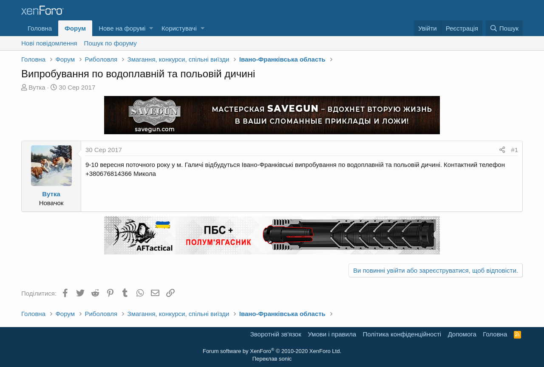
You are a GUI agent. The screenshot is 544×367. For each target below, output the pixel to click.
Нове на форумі (122, 28)
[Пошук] (504, 28)
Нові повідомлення (49, 43)
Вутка (36, 87)
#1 (514, 149)
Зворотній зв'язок (275, 334)
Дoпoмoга (462, 334)
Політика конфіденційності (402, 334)
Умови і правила (332, 334)
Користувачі (179, 28)
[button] (151, 28)
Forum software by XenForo (272, 351)
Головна (40, 28)
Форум (75, 28)
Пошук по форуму (110, 43)
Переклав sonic (272, 359)
